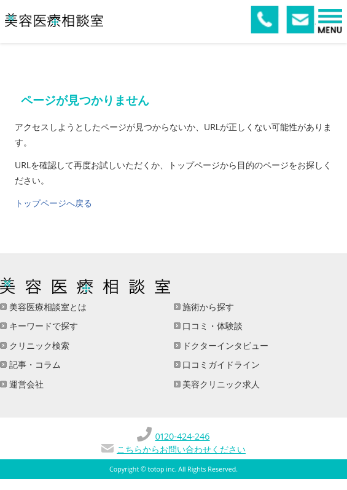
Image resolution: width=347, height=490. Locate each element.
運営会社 (25, 384)
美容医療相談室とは (47, 307)
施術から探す (208, 307)
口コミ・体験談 (212, 326)
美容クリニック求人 (220, 384)
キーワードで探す (42, 326)
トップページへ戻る (53, 203)
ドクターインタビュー (225, 345)
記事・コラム (34, 364)
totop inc (161, 469)
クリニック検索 (38, 345)
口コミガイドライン (220, 364)
